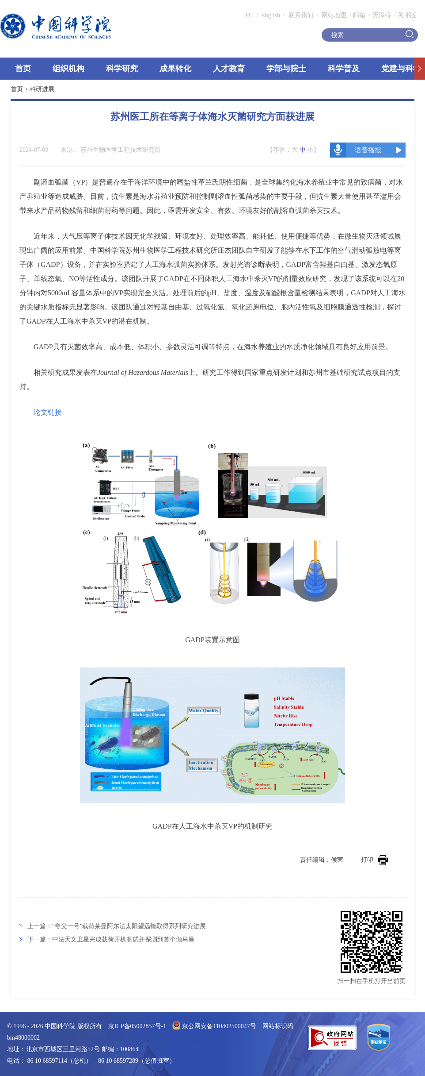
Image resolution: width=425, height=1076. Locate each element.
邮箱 (359, 15)
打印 (374, 859)
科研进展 (42, 89)
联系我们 (300, 15)
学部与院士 (286, 68)
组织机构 (68, 68)
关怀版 (407, 15)
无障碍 (381, 15)
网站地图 (333, 15)
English (270, 15)
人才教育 (229, 68)
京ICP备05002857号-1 (137, 1026)
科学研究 (122, 68)
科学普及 (344, 68)
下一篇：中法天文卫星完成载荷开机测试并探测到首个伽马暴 (110, 939)
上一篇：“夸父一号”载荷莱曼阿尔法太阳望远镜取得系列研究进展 (116, 926)
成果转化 (175, 68)
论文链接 (48, 412)
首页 (23, 68)
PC (249, 15)
